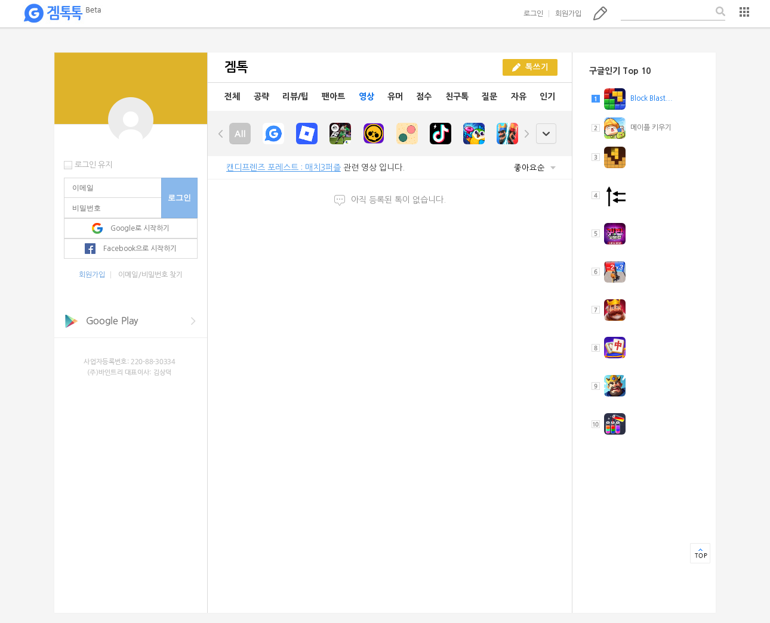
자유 (518, 96)
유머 (395, 96)
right (526, 133)
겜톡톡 (62, 13)
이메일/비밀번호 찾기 (150, 274)
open (545, 133)
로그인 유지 (93, 165)
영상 (366, 96)
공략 (261, 96)
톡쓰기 (600, 13)
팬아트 (333, 96)
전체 (232, 96)
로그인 (533, 13)
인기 (547, 96)
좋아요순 (535, 168)
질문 (489, 96)
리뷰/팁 (295, 96)
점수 (424, 96)
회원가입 (568, 13)
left (221, 133)
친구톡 (457, 96)
